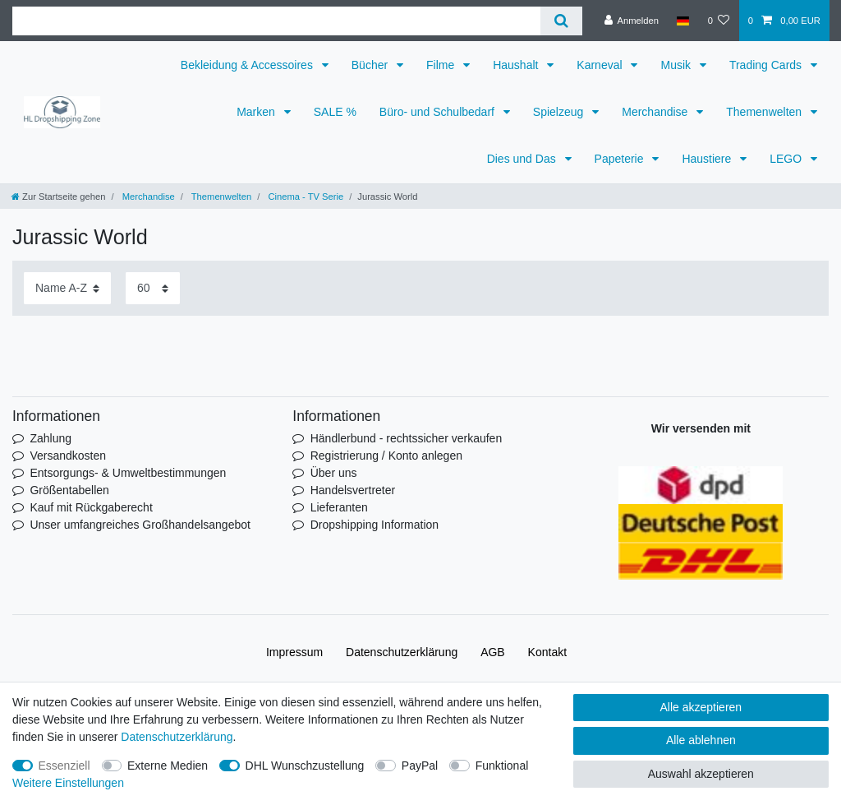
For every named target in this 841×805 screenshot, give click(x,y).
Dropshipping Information (374, 524)
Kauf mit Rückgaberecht (91, 507)
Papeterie (621, 158)
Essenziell (64, 765)
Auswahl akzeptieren (701, 773)
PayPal (420, 765)
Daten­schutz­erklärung (401, 652)
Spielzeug (559, 111)
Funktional (502, 765)
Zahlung (50, 438)
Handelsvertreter (353, 490)
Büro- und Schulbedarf (438, 111)
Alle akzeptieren (701, 707)
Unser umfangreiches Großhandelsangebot (140, 524)
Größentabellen (69, 490)
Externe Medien (167, 765)
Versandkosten (68, 455)
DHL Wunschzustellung (305, 765)
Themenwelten (765, 111)
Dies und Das (523, 158)
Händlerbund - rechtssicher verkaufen (406, 438)
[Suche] (561, 21)
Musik (676, 65)
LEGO (787, 158)
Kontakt (547, 652)
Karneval (601, 65)
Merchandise (656, 111)
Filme (441, 65)
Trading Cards (767, 65)
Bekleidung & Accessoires (248, 65)
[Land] (683, 20)
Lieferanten (339, 507)
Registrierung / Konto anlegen (386, 455)
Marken (257, 111)
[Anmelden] (631, 20)
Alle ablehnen (701, 740)
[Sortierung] (67, 288)
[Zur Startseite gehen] (58, 196)
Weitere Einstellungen (68, 782)
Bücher (371, 65)
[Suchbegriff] (276, 21)
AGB (492, 652)
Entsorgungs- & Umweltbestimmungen (128, 472)
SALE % (335, 111)
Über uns (333, 472)
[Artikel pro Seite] (153, 288)
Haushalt (517, 65)
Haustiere (708, 158)
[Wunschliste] (718, 20)
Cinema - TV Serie (304, 196)
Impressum (294, 652)
